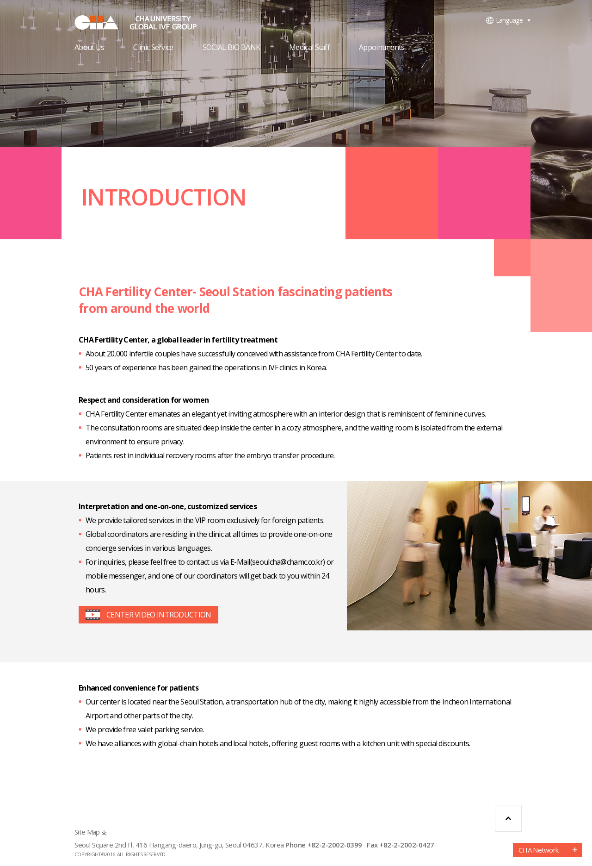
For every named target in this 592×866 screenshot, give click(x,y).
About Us (89, 48)
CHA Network (538, 849)
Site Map (86, 832)
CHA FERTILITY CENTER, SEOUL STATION (143, 22)
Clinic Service (153, 48)
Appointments (382, 48)
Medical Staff (309, 48)
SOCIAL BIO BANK (231, 48)
